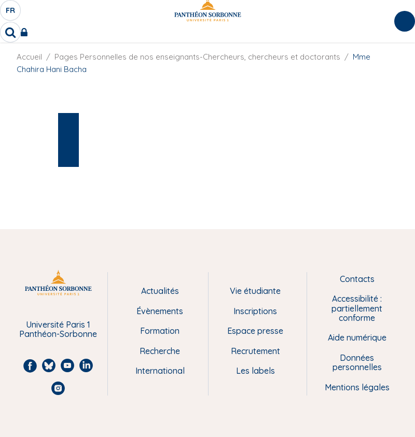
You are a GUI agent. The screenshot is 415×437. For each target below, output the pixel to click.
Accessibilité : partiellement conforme (356, 308)
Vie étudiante (255, 290)
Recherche (160, 351)
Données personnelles (357, 362)
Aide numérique (357, 337)
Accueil (29, 57)
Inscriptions (255, 311)
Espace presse (255, 330)
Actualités (160, 290)
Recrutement (255, 351)
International (160, 370)
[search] (10, 32)
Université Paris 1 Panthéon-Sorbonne (58, 329)
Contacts (357, 279)
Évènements (159, 311)
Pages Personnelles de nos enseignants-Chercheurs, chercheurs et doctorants (197, 57)
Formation (159, 330)
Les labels (255, 370)
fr (11, 13)
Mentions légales (357, 387)
